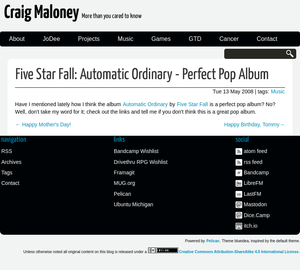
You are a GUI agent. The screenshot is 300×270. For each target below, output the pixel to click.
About (17, 39)
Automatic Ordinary (145, 104)
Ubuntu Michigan (133, 204)
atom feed (255, 151)
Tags (7, 173)
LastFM (252, 194)
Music (126, 39)
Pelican (122, 194)
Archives (12, 162)
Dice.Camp (257, 215)
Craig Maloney (73, 14)
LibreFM (253, 183)
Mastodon (255, 204)
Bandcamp (256, 173)
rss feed (253, 162)
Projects (89, 39)
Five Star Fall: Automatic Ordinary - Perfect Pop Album (142, 75)
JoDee (51, 39)
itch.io (251, 226)
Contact (267, 39)
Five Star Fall (192, 104)
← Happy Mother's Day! (43, 125)
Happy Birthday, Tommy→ (254, 125)
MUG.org (124, 183)
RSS (7, 151)
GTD (195, 39)
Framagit (124, 173)
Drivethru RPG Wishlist (141, 162)
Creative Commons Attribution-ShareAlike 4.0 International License (238, 252)
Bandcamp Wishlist (136, 151)
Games (161, 39)
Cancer (229, 39)
